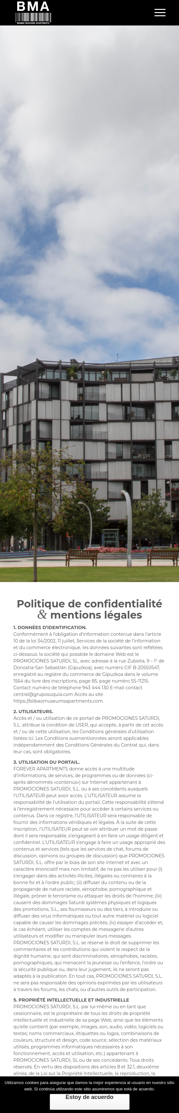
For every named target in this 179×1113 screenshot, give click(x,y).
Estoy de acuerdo (89, 1097)
